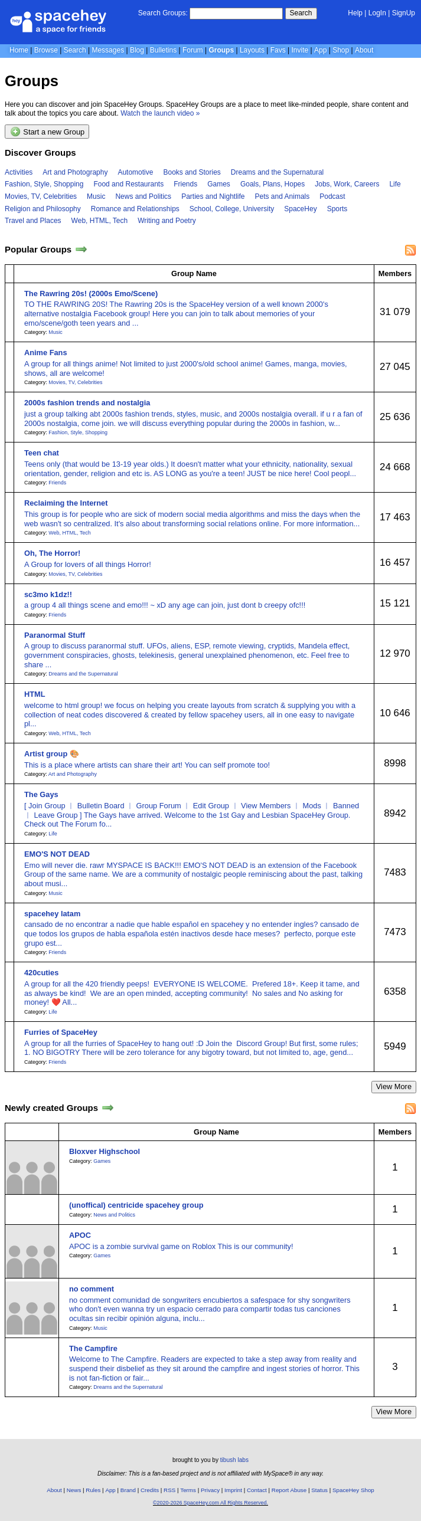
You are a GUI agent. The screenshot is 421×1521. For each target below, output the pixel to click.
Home (18, 50)
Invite (300, 50)
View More (394, 1086)
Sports (337, 209)
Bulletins (163, 50)
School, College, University (232, 209)
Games (218, 184)
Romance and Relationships (135, 209)
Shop (340, 50)
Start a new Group (47, 131)
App (320, 50)
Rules (93, 1490)
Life (394, 184)
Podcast (332, 196)
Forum (192, 50)
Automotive (135, 172)
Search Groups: (163, 13)
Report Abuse (289, 1490)
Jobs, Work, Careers (347, 184)
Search (301, 13)
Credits (150, 1490)
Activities (18, 172)
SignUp (403, 13)
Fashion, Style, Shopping (44, 184)
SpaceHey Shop (353, 1490)
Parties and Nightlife (212, 196)
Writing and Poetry (167, 221)
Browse (46, 50)
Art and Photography (75, 172)
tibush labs (234, 1460)
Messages (108, 50)
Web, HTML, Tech (99, 221)
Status (319, 1490)
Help (355, 13)
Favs (278, 50)
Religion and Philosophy (43, 209)
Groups (221, 50)
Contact (257, 1490)
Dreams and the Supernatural (277, 172)
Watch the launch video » (160, 113)
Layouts (252, 50)
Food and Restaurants (128, 184)
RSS (169, 1490)
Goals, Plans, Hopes (272, 184)
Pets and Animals (282, 196)
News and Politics (143, 196)
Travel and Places (33, 221)
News (74, 1490)
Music (96, 196)
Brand (128, 1490)
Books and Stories (191, 172)
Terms (188, 1490)
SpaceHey (300, 209)
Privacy (210, 1490)
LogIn (377, 13)
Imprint (233, 1490)
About (364, 50)
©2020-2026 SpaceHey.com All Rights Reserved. (210, 1503)
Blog (137, 50)
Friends (185, 184)
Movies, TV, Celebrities (41, 196)
